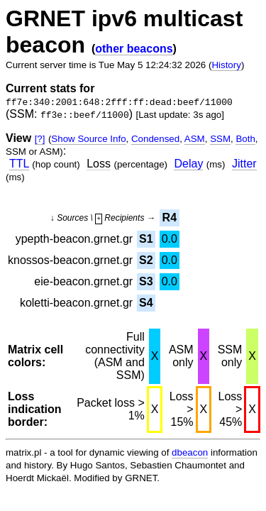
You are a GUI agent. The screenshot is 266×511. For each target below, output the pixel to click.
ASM (194, 138)
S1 (146, 239)
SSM (220, 138)
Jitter (244, 164)
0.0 (169, 239)
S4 (146, 303)
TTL (19, 164)
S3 (146, 281)
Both (245, 138)
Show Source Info (88, 138)
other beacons (133, 49)
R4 (169, 217)
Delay (188, 164)
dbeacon (190, 452)
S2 (146, 260)
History (225, 65)
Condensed (155, 138)
